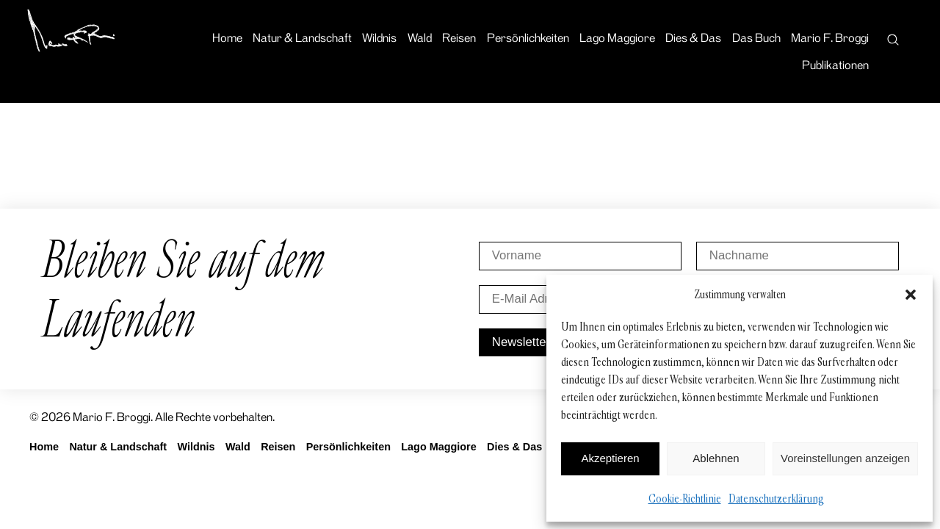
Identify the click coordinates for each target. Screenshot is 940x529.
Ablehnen (716, 458)
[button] (910, 294)
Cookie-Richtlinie (684, 498)
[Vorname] (580, 256)
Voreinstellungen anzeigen (845, 458)
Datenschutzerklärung (776, 498)
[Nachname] (797, 256)
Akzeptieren (610, 458)
